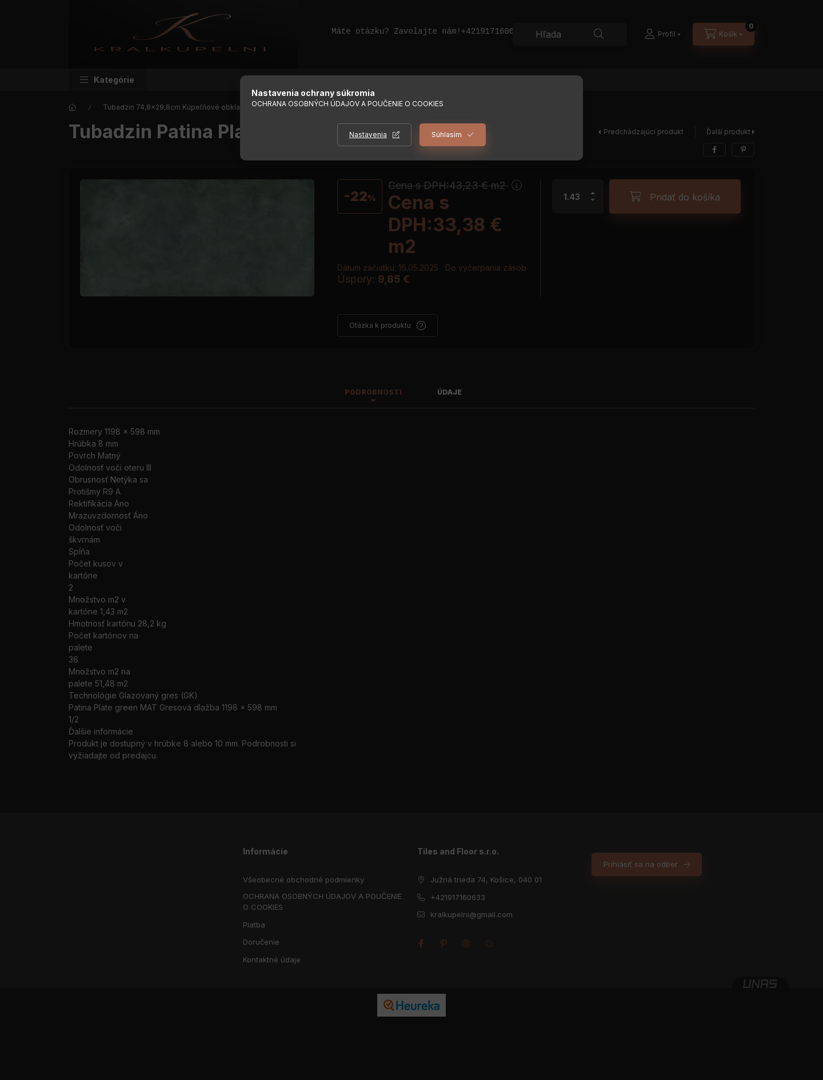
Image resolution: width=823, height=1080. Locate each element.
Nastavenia (368, 134)
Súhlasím (447, 134)
